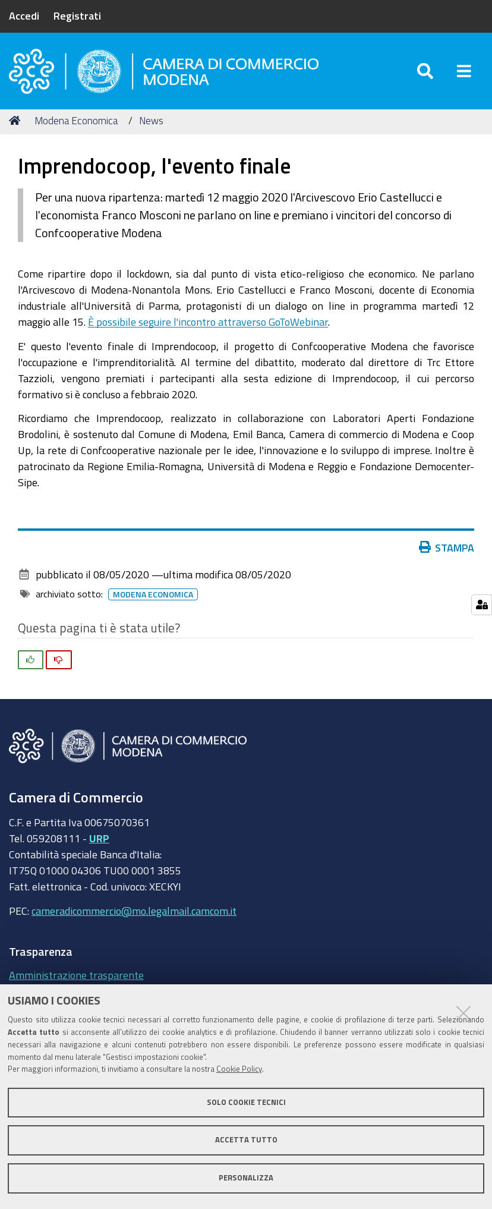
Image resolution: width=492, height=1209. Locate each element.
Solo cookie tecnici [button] (246, 1102)
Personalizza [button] (246, 1178)
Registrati (77, 15)
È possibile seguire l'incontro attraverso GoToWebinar (208, 321)
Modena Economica (76, 120)
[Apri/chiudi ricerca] (425, 71)
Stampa (449, 547)
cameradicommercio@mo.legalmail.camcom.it (133, 910)
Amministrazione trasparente (76, 974)
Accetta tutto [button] (246, 1140)
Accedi (24, 15)
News (151, 120)
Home (16, 120)
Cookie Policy (239, 1069)
